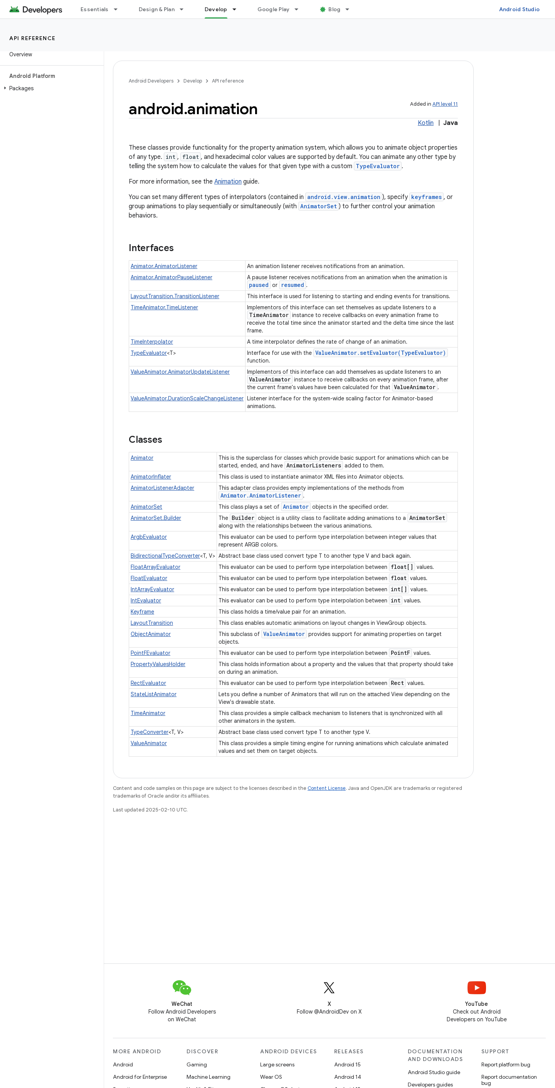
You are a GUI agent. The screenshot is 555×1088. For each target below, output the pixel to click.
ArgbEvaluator (149, 536)
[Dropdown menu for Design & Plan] (185, 9)
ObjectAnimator (151, 634)
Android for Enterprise (140, 1076)
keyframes (426, 197)
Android (123, 1064)
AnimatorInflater (151, 476)
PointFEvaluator (150, 652)
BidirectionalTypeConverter (165, 555)
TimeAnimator (148, 713)
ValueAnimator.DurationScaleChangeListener (187, 398)
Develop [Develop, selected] (216, 9)
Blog (334, 9)
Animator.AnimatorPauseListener (171, 277)
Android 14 (347, 1076)
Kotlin (426, 123)
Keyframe (142, 611)
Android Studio (519, 9)
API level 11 (445, 104)
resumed (292, 284)
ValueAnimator (284, 634)
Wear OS (271, 1076)
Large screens (277, 1064)
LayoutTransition (152, 622)
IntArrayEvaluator (152, 589)
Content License (327, 788)
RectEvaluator (148, 683)
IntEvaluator (146, 600)
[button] (50, 88)
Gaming (197, 1064)
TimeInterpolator (152, 341)
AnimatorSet (318, 206)
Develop (192, 81)
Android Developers (151, 81)
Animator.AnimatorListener (164, 266)
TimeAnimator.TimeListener (164, 307)
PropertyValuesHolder (158, 664)
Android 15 (347, 1064)
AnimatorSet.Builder (156, 517)
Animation (228, 182)
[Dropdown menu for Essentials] (119, 9)
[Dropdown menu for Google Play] (299, 9)
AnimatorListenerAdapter (162, 487)
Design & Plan (157, 9)
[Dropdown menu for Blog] (350, 9)
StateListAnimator (154, 694)
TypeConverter (149, 732)
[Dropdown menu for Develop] (237, 9)
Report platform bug (505, 1064)
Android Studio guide (434, 1072)
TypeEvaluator (378, 166)
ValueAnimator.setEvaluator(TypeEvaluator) (380, 352)
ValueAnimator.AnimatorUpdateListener (180, 371)
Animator (142, 457)
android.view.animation (343, 197)
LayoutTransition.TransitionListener (175, 296)
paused (259, 284)
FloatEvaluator (149, 578)
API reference (32, 38)
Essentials (95, 9)
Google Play (273, 9)
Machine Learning (208, 1076)
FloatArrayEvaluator (155, 566)
